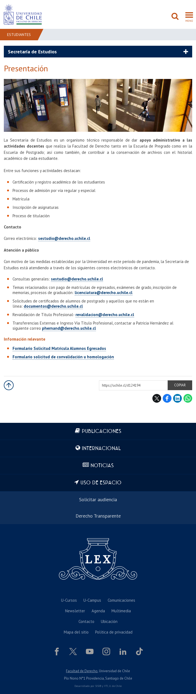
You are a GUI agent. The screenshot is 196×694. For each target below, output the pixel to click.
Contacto (86, 621)
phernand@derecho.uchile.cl (69, 328)
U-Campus (92, 600)
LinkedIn (177, 398)
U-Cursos (69, 600)
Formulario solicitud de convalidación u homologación (63, 356)
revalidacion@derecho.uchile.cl (105, 314)
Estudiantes (19, 34)
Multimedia (121, 610)
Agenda (98, 610)
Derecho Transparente (98, 516)
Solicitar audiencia (98, 499)
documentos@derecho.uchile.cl (53, 306)
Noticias (102, 465)
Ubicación (109, 621)
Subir (9, 385)
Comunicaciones (121, 600)
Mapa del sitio (76, 632)
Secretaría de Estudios (32, 51)
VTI (106, 686)
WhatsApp (188, 398)
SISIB (98, 686)
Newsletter (75, 610)
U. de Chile (115, 686)
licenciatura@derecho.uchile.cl (103, 292)
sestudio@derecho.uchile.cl (64, 238)
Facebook (167, 398)
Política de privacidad (113, 632)
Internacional (101, 448)
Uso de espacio (101, 482)
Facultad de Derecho (82, 671)
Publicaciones (101, 431)
